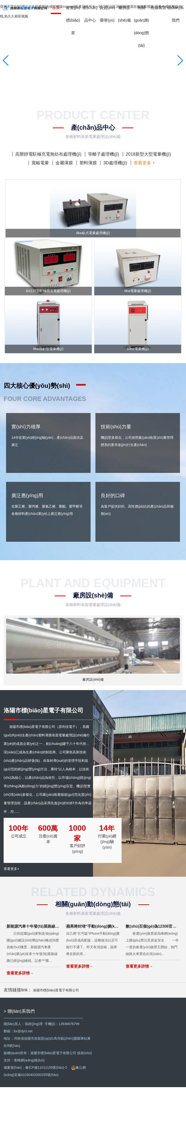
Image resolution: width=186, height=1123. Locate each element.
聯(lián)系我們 (175, 14)
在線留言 (158, 8)
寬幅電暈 (40, 162)
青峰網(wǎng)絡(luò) (29, 1096)
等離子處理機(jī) (103, 154)
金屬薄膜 (64, 162)
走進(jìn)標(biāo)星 (73, 20)
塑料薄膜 (88, 162)
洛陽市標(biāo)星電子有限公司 (56, 1026)
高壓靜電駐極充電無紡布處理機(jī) (48, 154)
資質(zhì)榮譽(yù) (107, 14)
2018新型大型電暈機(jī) (148, 154)
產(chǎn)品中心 (90, 14)
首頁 (56, 8)
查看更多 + (144, 162)
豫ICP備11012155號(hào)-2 (46, 1103)
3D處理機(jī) (115, 162)
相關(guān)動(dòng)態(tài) (141, 27)
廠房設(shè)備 (124, 14)
